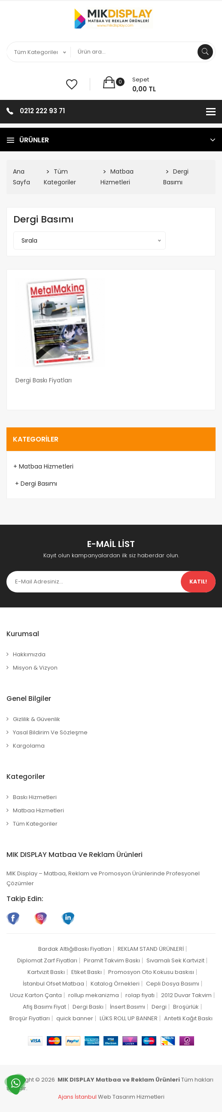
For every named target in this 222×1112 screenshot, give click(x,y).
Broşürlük (186, 1007)
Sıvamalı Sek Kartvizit (175, 960)
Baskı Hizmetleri (35, 797)
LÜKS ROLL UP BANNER (129, 1018)
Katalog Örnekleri (115, 983)
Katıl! (198, 581)
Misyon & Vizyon (35, 668)
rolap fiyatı (140, 995)
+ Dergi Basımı (35, 483)
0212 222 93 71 (42, 110)
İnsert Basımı (127, 1007)
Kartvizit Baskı (46, 972)
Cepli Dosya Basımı (172, 983)
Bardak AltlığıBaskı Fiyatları (74, 949)
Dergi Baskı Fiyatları (43, 380)
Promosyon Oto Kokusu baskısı (151, 972)
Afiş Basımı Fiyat (44, 1007)
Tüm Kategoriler (35, 824)
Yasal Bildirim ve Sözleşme (50, 732)
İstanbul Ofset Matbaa (53, 983)
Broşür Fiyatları (29, 1018)
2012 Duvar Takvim (186, 995)
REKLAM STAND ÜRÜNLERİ (151, 949)
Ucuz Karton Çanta (36, 995)
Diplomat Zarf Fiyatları (47, 960)
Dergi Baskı (88, 1007)
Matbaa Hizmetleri (38, 810)
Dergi (159, 1007)
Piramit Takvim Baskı (112, 960)
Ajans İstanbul (77, 1097)
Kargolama (29, 746)
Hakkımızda (29, 654)
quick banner (74, 1018)
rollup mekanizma (93, 995)
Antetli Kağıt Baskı (188, 1018)
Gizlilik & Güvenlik (36, 719)
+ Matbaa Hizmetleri (43, 466)
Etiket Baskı (86, 972)
